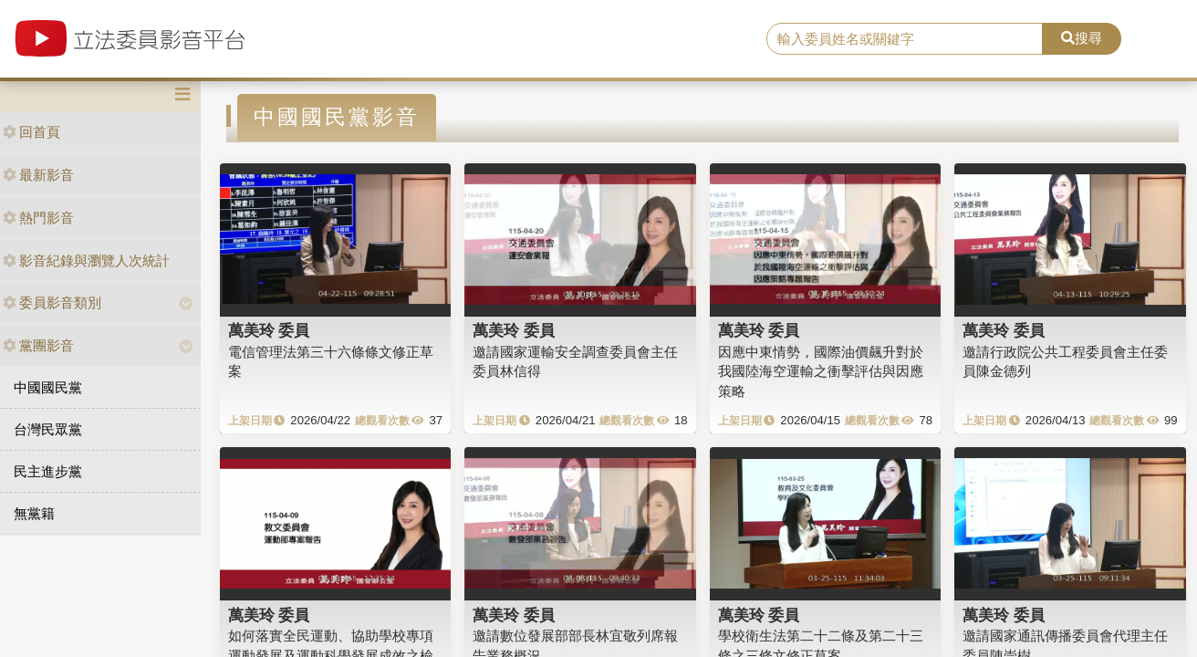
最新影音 (38, 174)
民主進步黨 (48, 471)
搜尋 (1081, 38)
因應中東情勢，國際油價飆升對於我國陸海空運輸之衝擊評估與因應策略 (820, 371)
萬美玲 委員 (269, 330)
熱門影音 (38, 217)
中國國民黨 (48, 387)
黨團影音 (38, 345)
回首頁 (31, 132)
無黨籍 (34, 513)
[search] (904, 39)
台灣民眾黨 (48, 429)
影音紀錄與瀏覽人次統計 (86, 260)
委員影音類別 (52, 302)
